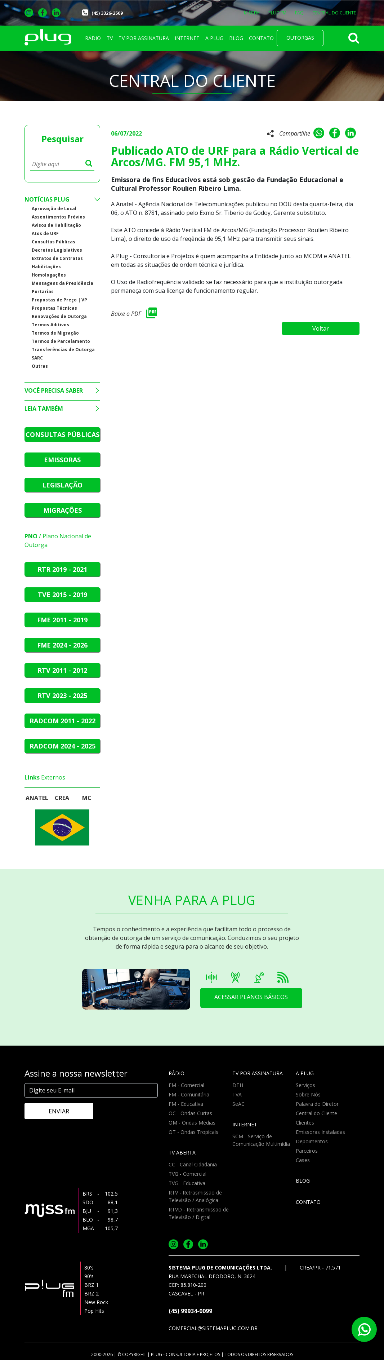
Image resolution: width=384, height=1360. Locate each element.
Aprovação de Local (54, 209)
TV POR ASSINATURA (144, 38)
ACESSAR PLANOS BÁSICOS (250, 998)
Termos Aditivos (50, 325)
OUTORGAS (300, 37)
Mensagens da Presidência (62, 283)
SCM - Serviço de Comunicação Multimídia (261, 1140)
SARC (37, 358)
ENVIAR (55, 1111)
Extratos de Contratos (57, 258)
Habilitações (46, 267)
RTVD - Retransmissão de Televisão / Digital (199, 1213)
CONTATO (261, 38)
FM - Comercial (186, 1085)
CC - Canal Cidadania (193, 1164)
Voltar (323, 327)
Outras (40, 366)
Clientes (305, 1122)
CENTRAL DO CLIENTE (334, 13)
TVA (237, 1094)
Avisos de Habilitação (56, 225)
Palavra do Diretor (317, 1103)
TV (110, 38)
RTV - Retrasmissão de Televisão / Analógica (195, 1196)
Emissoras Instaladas (320, 1132)
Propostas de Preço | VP (59, 300)
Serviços (305, 1085)
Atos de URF (45, 233)
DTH (237, 1085)
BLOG (236, 38)
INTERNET (187, 38)
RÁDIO (93, 38)
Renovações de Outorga (59, 316)
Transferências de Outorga (63, 349)
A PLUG (214, 38)
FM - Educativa (186, 1103)
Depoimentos (312, 1141)
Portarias (43, 291)
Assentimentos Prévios (58, 217)
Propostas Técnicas (54, 308)
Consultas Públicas (53, 242)
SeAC (238, 1103)
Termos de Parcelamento (61, 341)
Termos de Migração (55, 333)
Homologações (49, 275)
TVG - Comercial (187, 1173)
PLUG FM (277, 13)
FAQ (299, 13)
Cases (303, 1160)
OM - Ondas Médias (192, 1122)
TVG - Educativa (187, 1183)
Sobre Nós (308, 1094)
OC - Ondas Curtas (190, 1113)
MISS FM (252, 13)
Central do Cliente (316, 1113)
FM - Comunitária (189, 1094)
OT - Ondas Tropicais (193, 1132)
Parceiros (307, 1150)
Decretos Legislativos (57, 250)
